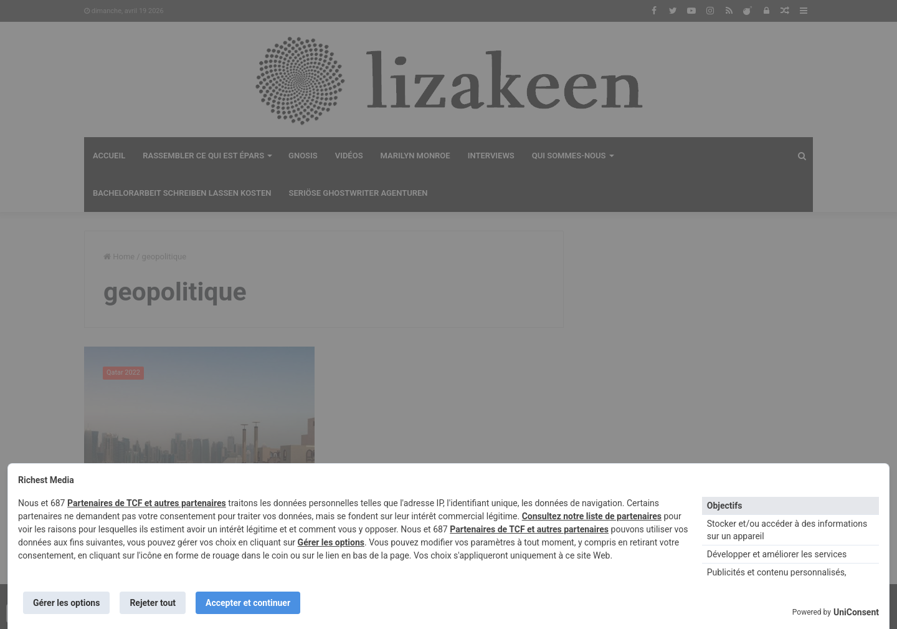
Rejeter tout (153, 603)
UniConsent (856, 612)
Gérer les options (331, 542)
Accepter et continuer (248, 603)
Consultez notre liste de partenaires (592, 516)
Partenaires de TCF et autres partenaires (146, 503)
